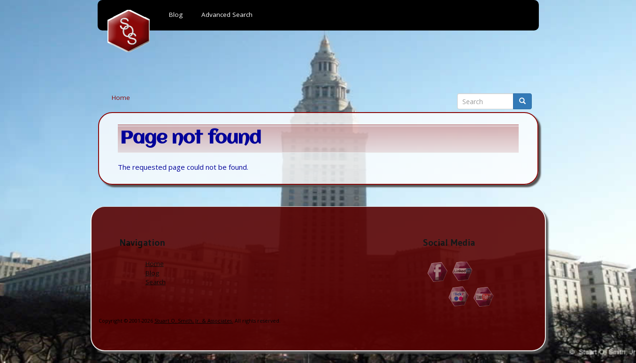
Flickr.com (459, 297)
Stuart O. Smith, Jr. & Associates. (193, 320)
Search (156, 282)
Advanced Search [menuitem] (227, 14)
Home (121, 97)
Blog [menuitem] (176, 14)
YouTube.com (484, 297)
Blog (152, 273)
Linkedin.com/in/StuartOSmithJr (462, 272)
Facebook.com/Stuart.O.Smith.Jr (438, 272)
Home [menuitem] (128, 31)
